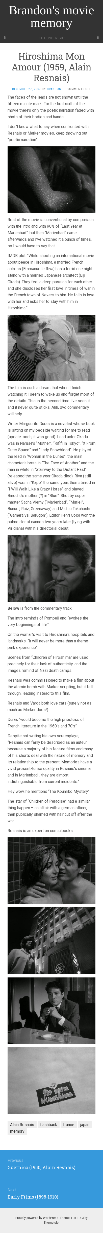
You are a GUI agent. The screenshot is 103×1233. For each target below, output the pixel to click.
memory (17, 1131)
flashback (48, 1124)
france (68, 1124)
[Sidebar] (5, 38)
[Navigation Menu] (98, 38)
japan (84, 1124)
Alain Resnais (22, 1124)
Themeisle (51, 1222)
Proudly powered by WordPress (36, 1218)
